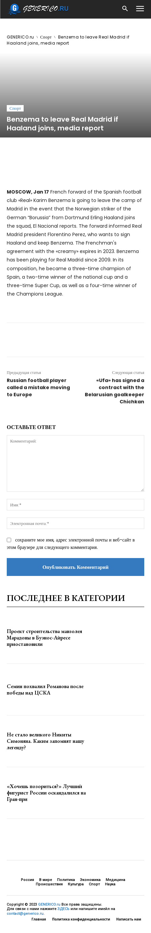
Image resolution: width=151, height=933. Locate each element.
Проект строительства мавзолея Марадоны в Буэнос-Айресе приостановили (44, 638)
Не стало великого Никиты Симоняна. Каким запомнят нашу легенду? (45, 741)
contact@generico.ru (25, 913)
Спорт (46, 37)
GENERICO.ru (20, 37)
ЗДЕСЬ (63, 909)
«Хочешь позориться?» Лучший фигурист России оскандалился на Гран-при (46, 793)
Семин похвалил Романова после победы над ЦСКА (45, 689)
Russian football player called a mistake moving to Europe (38, 387)
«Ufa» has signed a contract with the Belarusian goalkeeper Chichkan (114, 391)
